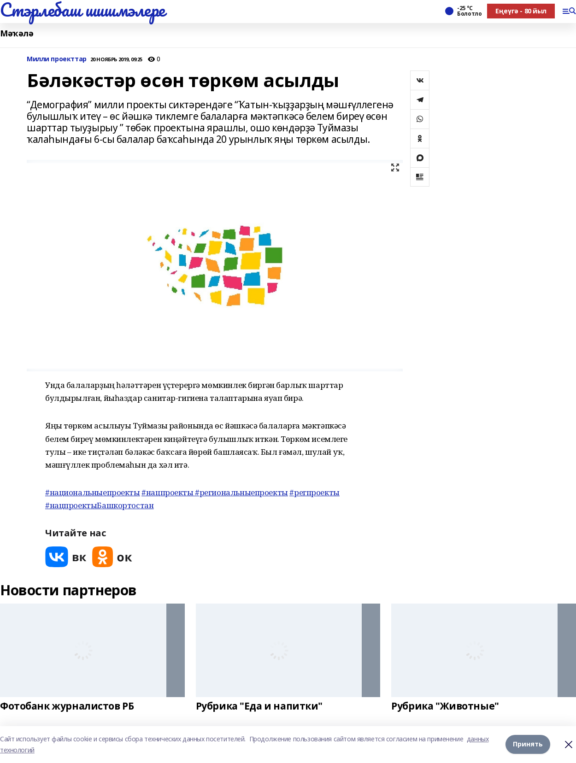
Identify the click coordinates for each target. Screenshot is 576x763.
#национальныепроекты (92, 492)
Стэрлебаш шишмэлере (82, 9)
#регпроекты (314, 492)
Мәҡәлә (16, 33)
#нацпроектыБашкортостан (99, 505)
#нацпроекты (168, 492)
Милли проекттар (57, 59)
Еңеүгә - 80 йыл (521, 10)
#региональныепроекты (241, 492)
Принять (528, 744)
